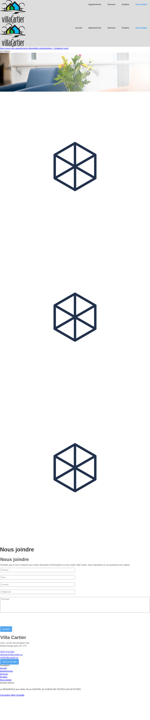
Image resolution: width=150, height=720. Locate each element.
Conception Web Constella (12, 718)
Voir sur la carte (9, 685)
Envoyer (6, 653)
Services (111, 4)
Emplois (125, 4)
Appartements (94, 4)
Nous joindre (141, 4)
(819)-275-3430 (7, 675)
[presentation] (22, 644)
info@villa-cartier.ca (9, 681)
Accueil (78, 28)
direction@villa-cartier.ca (11, 678)
